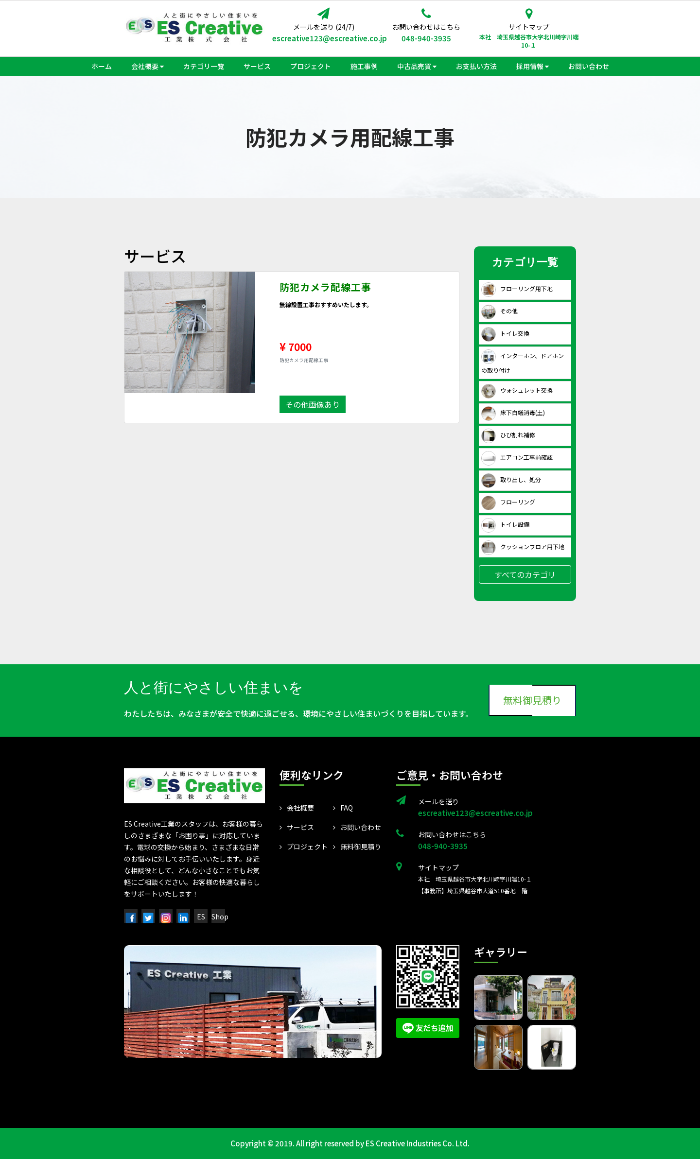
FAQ (343, 808)
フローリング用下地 (517, 288)
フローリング (508, 502)
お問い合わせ (357, 827)
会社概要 (297, 808)
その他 (499, 311)
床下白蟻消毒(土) (513, 412)
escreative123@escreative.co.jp (323, 38)
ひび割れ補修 (508, 435)
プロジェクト (304, 846)
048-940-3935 (426, 38)
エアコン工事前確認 (517, 457)
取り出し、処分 (511, 479)
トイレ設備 (505, 524)
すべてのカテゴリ (525, 574)
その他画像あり (312, 404)
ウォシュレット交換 (517, 390)
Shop (219, 916)
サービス (297, 827)
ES (201, 916)
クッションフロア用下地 (522, 546)
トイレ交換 (505, 333)
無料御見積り (532, 700)
